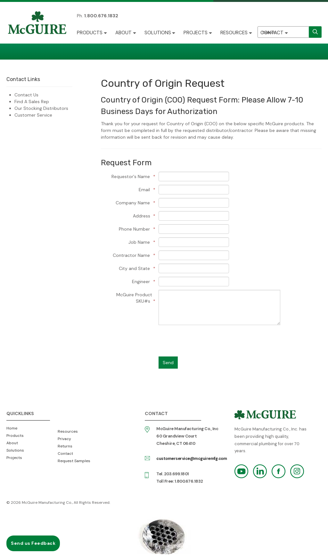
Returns (65, 446)
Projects (196, 32)
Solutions (157, 32)
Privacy (64, 438)
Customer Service (33, 115)
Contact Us (26, 95)
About (123, 32)
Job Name (140, 242)
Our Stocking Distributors (41, 108)
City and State (135, 268)
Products (89, 32)
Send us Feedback (33, 543)
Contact (272, 32)
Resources (234, 32)
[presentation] (207, 340)
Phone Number (135, 229)
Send (168, 362)
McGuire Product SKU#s (134, 298)
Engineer (142, 281)
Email (145, 189)
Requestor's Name (131, 176)
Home (11, 428)
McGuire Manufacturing (37, 23)
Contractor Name (132, 255)
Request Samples (74, 460)
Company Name (134, 203)
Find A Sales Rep (31, 101)
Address (142, 216)
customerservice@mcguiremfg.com (191, 458)
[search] (315, 32)
